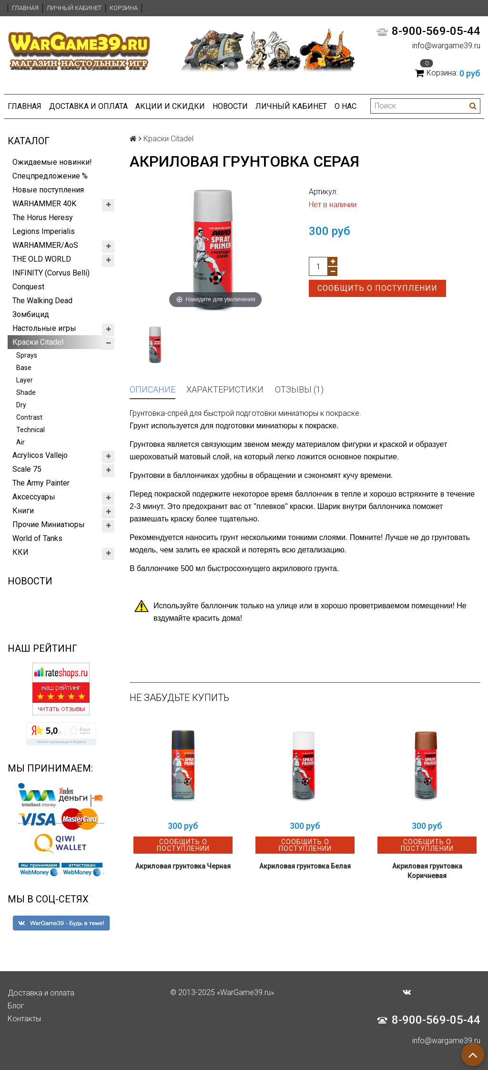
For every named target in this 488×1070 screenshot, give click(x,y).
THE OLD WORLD (41, 259)
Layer (24, 380)
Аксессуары (33, 496)
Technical (30, 430)
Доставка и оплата (88, 106)
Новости (230, 106)
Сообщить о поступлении (377, 288)
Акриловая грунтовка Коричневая (427, 870)
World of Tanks (37, 538)
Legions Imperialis (43, 231)
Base (23, 367)
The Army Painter (41, 482)
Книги (23, 510)
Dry (21, 405)
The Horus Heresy (42, 217)
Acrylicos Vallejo (40, 455)
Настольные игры (44, 328)
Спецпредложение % (50, 175)
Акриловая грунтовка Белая (305, 866)
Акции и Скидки (170, 106)
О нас (345, 106)
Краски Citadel (37, 342)
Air (20, 442)
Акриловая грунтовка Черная (183, 866)
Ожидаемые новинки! (52, 162)
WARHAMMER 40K (44, 203)
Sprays (26, 355)
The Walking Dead (42, 300)
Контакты (24, 1018)
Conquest (28, 286)
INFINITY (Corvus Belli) (51, 272)
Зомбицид (30, 314)
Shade (26, 392)
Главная (25, 7)
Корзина (124, 7)
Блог (16, 1005)
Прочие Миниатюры (48, 524)
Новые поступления (48, 189)
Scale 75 (26, 469)
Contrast (29, 417)
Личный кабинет (74, 7)
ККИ (20, 552)
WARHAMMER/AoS (45, 245)
